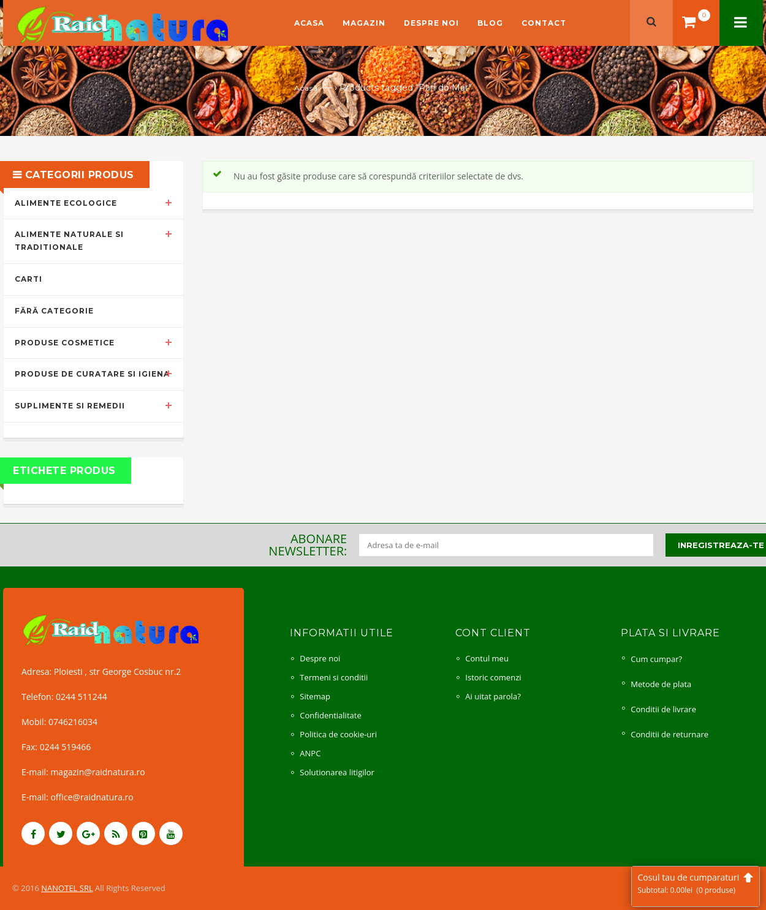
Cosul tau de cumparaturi (695, 883)
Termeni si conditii (334, 677)
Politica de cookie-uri (338, 734)
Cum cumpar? (656, 658)
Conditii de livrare (663, 709)
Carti (28, 279)
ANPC (310, 753)
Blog (490, 23)
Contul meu (487, 658)
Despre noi (431, 23)
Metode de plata (661, 684)
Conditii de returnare (669, 734)
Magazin (364, 23)
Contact (543, 23)
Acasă (306, 87)
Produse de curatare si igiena (92, 373)
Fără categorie (54, 310)
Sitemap (315, 696)
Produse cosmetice (65, 342)
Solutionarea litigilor (337, 772)
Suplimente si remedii (70, 405)
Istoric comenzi (493, 677)
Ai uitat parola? (492, 696)
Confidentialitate (330, 715)
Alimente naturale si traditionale (69, 241)
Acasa (309, 23)
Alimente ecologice (66, 203)
